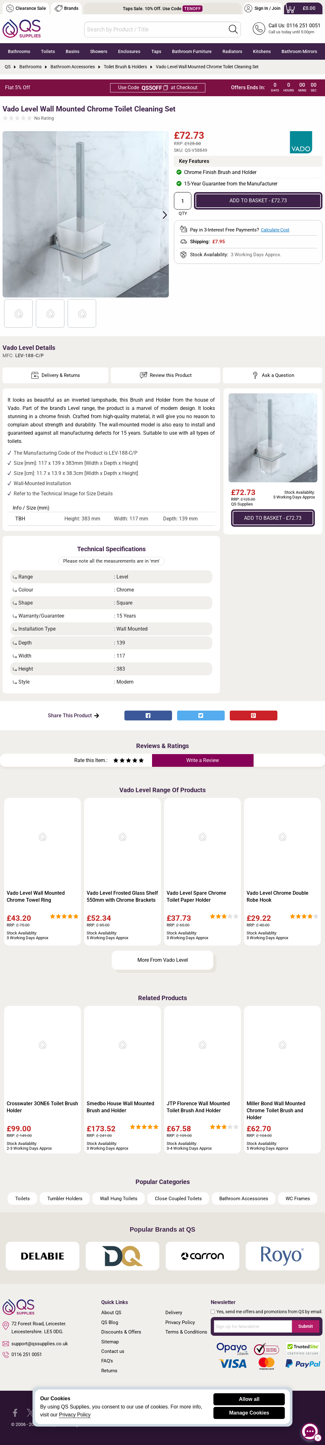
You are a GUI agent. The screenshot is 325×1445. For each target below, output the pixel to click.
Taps (156, 51)
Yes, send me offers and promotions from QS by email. (269, 1311)
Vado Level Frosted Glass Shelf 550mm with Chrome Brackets (122, 896)
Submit (305, 1326)
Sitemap (110, 1342)
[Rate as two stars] (119, 761)
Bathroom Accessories (243, 1198)
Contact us (112, 1351)
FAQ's (107, 1361)
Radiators (232, 51)
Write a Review (202, 760)
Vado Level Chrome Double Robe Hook (277, 896)
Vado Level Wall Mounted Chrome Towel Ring (36, 896)
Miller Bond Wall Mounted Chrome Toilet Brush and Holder (276, 1110)
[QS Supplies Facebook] (15, 1412)
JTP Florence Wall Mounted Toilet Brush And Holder (198, 1107)
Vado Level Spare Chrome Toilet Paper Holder (196, 896)
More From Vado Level (162, 960)
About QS (111, 1312)
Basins (72, 51)
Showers (98, 51)
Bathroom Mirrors (299, 51)
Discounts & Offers (121, 1332)
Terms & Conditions (186, 1332)
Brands (66, 8)
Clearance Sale (26, 8)
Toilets (48, 51)
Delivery (173, 1312)
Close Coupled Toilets (178, 1198)
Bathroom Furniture (192, 51)
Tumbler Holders (65, 1198)
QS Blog (109, 1322)
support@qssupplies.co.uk (35, 1344)
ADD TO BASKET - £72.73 (258, 200)
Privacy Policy (180, 1322)
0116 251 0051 (22, 1355)
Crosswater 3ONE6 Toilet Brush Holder (42, 1107)
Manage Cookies (249, 1412)
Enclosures (129, 51)
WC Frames (298, 1198)
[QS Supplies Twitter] (31, 1412)
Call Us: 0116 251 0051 (295, 26)
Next (161, 214)
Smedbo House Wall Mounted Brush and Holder (120, 1107)
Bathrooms (19, 51)
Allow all (249, 1399)
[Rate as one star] (116, 761)
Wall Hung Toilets (118, 1198)
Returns (109, 1371)
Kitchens (262, 51)
